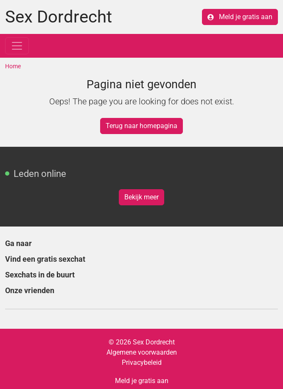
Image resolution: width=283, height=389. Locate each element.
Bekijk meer (141, 197)
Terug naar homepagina (141, 126)
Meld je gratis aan (239, 17)
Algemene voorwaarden (141, 352)
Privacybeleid (142, 362)
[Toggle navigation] (17, 45)
